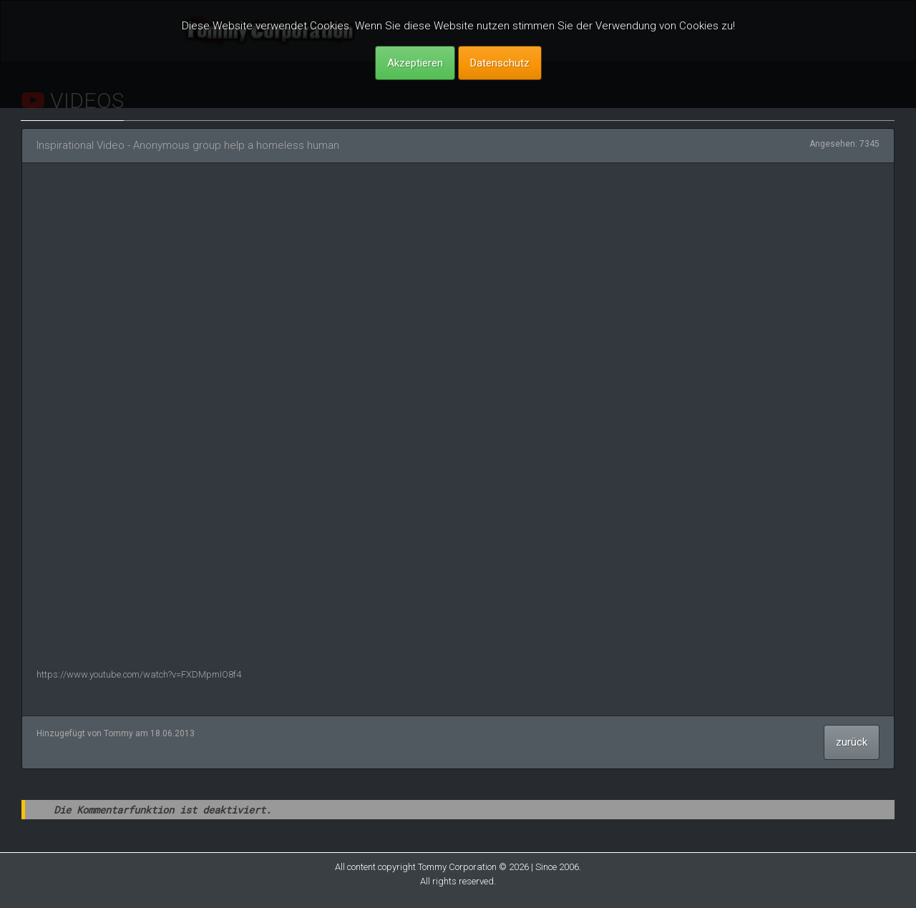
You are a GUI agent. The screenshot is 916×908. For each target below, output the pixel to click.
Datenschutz (500, 63)
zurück (851, 742)
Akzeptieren (415, 63)
